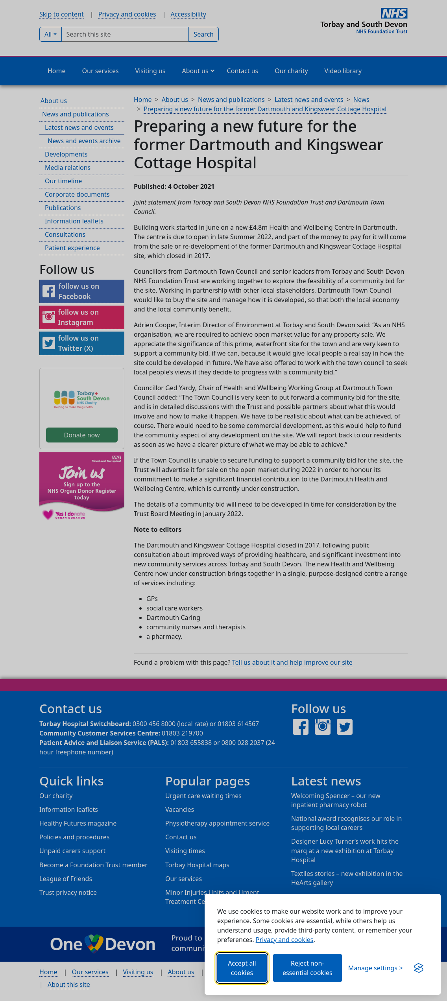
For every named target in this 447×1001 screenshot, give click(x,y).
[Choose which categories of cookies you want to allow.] (375, 968)
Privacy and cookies (285, 939)
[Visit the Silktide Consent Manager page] (418, 968)
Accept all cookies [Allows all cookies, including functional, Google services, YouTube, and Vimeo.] (242, 968)
